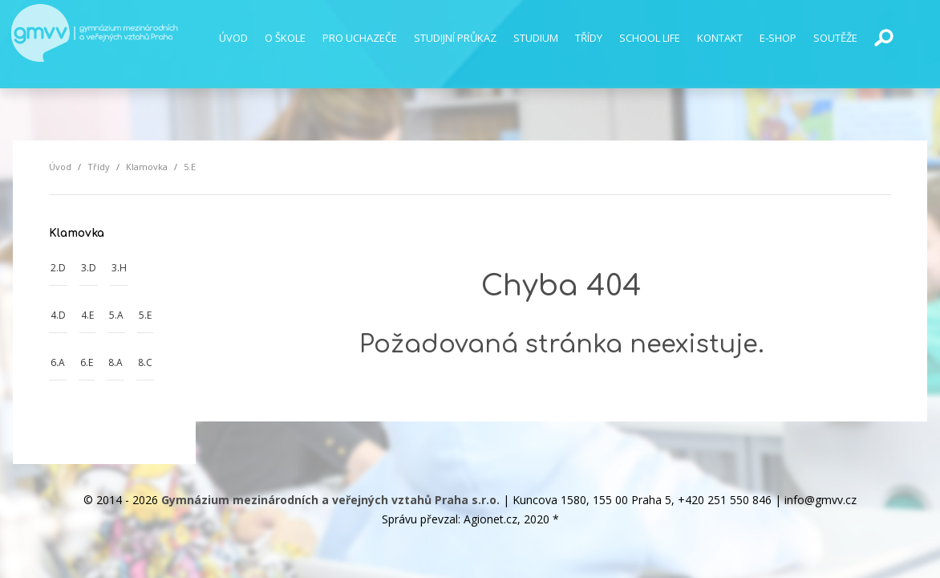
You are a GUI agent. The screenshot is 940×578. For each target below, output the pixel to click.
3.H (119, 268)
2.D (58, 268)
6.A (58, 362)
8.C (145, 362)
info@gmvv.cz (820, 499)
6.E (86, 362)
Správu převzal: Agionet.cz (449, 519)
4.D (58, 315)
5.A (116, 315)
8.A (115, 362)
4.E (87, 315)
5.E (145, 315)
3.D (88, 268)
